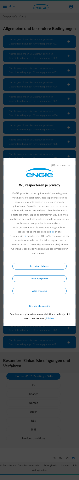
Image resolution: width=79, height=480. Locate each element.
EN (63, 165)
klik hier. (50, 318)
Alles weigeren (39, 291)
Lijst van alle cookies (39, 306)
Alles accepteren (39, 278)
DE (68, 165)
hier (52, 232)
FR (53, 165)
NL (58, 165)
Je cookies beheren (39, 266)
